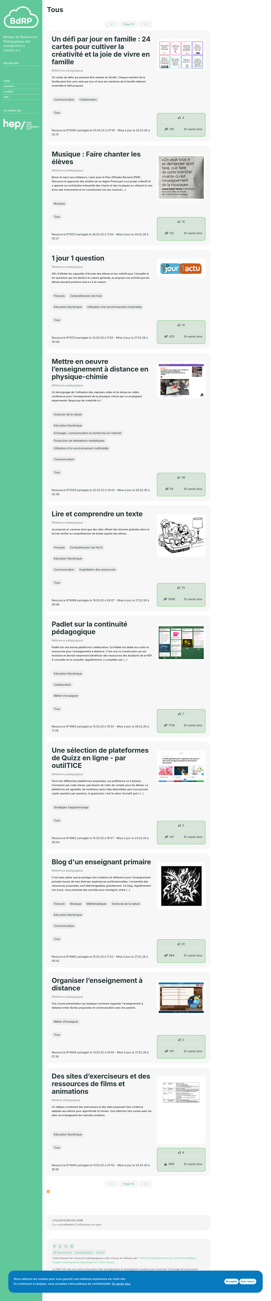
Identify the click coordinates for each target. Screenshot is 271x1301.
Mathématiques (96, 903)
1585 (169, 1164)
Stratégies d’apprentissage (71, 807)
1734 (169, 725)
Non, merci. (248, 1281)
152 (169, 233)
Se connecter (12, 110)
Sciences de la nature (68, 414)
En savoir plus (193, 129)
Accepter (231, 1281)
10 (183, 221)
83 (169, 489)
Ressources (63, 1252)
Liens (6, 80)
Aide (6, 97)
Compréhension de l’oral (86, 296)
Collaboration (88, 99)
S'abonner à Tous (48, 1191)
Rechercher (10, 63)
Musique (59, 203)
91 (183, 944)
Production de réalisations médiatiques (79, 440)
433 (169, 336)
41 (183, 325)
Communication (64, 99)
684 (169, 955)
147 (169, 837)
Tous (57, 112)
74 (183, 587)
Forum (100, 1252)
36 (183, 477)
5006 (169, 599)
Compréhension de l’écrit (86, 547)
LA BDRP (8, 91)
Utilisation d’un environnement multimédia (114, 307)
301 (169, 129)
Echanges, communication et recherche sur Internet (87, 433)
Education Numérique (68, 307)
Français (59, 296)
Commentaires (84, 1252)
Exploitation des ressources (97, 569)
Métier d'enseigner (66, 695)
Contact (8, 86)
